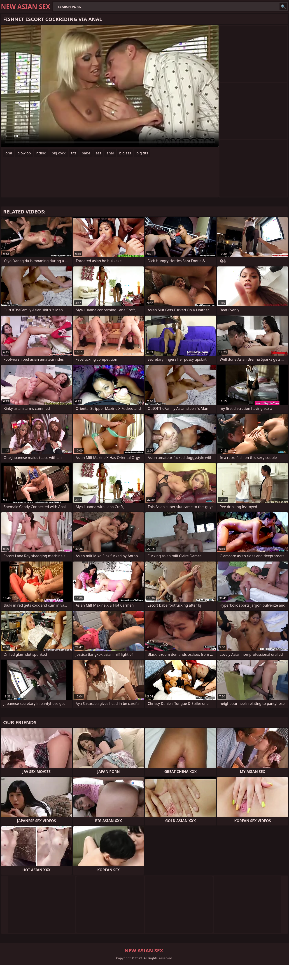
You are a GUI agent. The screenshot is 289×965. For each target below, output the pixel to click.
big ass (125, 153)
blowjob (24, 153)
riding (41, 153)
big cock (59, 153)
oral (8, 153)
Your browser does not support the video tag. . (110, 86)
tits (73, 153)
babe (86, 153)
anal (110, 153)
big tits (142, 153)
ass (98, 153)
